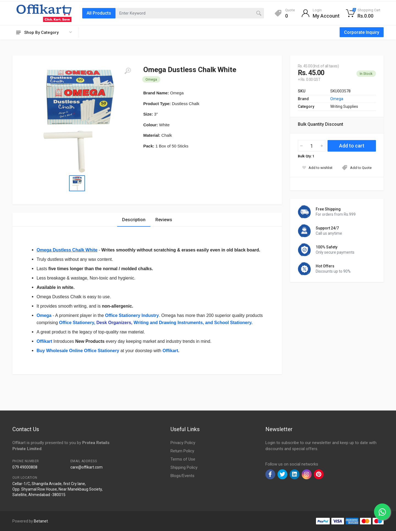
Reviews (163, 219)
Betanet (41, 521)
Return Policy (182, 450)
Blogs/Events (182, 475)
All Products (99, 13)
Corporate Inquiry (361, 32)
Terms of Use (182, 459)
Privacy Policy (182, 442)
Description (133, 219)
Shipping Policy (183, 467)
